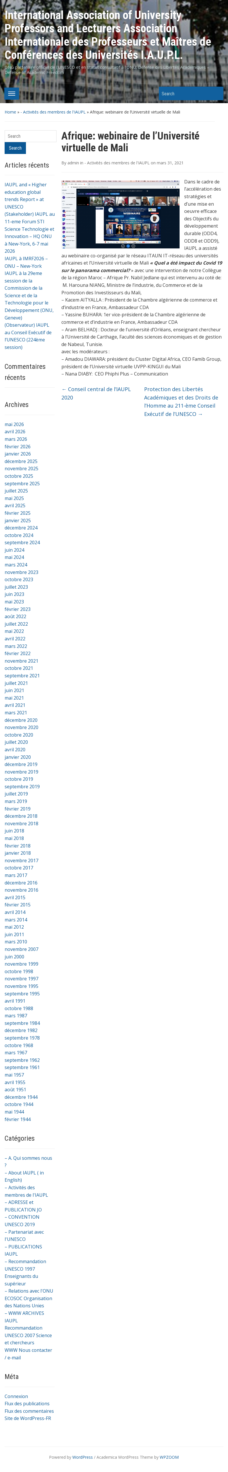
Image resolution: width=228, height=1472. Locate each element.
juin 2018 (14, 831)
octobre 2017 (19, 868)
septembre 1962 (22, 1060)
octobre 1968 (19, 1045)
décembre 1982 (21, 1030)
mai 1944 (14, 1112)
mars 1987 (16, 1015)
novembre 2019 (21, 772)
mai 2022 (14, 631)
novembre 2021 (21, 661)
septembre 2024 (22, 542)
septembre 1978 (22, 1038)
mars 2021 (16, 712)
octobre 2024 (19, 535)
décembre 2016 (21, 883)
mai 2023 (14, 602)
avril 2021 (15, 705)
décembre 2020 (21, 720)
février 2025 (18, 513)
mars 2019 (16, 801)
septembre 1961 (22, 1067)
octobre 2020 (19, 735)
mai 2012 (14, 927)
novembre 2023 (21, 572)
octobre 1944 (19, 1104)
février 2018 (18, 846)
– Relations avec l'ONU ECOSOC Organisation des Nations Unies (29, 1298)
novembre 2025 (21, 468)
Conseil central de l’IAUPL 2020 (96, 393)
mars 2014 (16, 920)
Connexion (16, 1396)
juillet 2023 (16, 587)
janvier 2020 (18, 757)
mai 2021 (14, 698)
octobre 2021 (19, 668)
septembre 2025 (22, 483)
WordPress (82, 1457)
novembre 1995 (21, 986)
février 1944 (18, 1119)
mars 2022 (16, 646)
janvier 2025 (18, 520)
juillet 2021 (16, 683)
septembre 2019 (22, 786)
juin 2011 (14, 934)
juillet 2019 (16, 794)
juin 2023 (14, 594)
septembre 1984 (22, 1023)
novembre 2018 (21, 823)
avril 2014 (15, 912)
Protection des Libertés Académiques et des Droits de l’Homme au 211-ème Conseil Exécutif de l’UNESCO (181, 401)
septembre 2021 (22, 675)
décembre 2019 (21, 764)
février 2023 (18, 609)
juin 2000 (14, 957)
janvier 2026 (18, 454)
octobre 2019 (19, 779)
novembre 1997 (21, 978)
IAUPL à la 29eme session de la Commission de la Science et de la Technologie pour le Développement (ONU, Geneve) (29, 295)
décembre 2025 (21, 461)
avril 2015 (15, 897)
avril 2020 (15, 749)
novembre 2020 (21, 727)
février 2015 (18, 905)
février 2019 (18, 809)
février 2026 (18, 446)
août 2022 (15, 616)
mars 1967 (16, 1052)
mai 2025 (14, 498)
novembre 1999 (21, 964)
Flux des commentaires (29, 1411)
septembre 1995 (22, 993)
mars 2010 (16, 941)
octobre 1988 (19, 1008)
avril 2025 (15, 505)
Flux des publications (27, 1403)
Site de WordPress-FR (28, 1418)
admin (73, 163)
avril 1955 (15, 1082)
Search (216, 93)
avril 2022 (15, 638)
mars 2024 (16, 565)
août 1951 (15, 1089)
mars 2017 (16, 875)
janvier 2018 (18, 853)
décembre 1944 (21, 1097)
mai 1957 (14, 1075)
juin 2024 (14, 550)
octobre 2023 (19, 579)
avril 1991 (15, 1001)
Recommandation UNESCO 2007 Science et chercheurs (28, 1335)
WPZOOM (169, 1457)
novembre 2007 (21, 949)
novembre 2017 (21, 860)
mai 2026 (14, 424)
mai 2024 (14, 557)
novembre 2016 (21, 890)
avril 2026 (15, 431)
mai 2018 (14, 838)
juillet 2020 (16, 742)
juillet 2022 (16, 624)
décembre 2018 (21, 816)
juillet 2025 (16, 491)
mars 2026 (16, 439)
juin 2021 (14, 690)
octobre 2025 (19, 476)
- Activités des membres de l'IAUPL (53, 112)
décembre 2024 (21, 528)
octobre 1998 (19, 971)
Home (10, 112)
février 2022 (18, 653)
